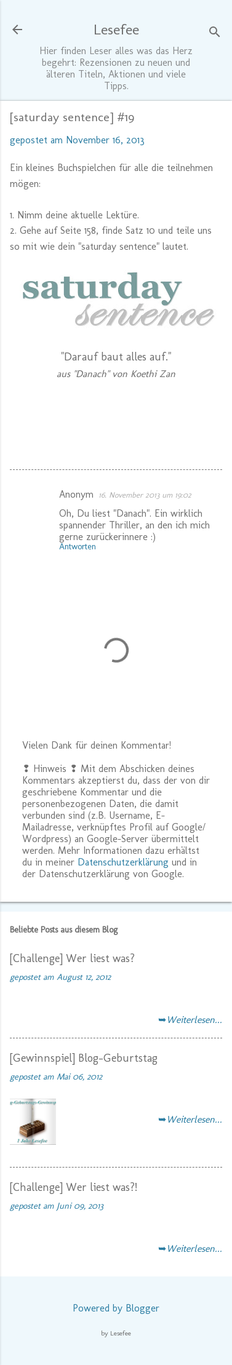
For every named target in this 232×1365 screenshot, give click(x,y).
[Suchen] (214, 33)
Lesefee (116, 29)
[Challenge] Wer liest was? (72, 958)
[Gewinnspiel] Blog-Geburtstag (84, 1058)
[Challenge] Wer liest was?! (73, 1187)
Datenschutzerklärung (123, 862)
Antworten (77, 546)
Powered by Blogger (116, 1308)
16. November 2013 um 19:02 (144, 494)
